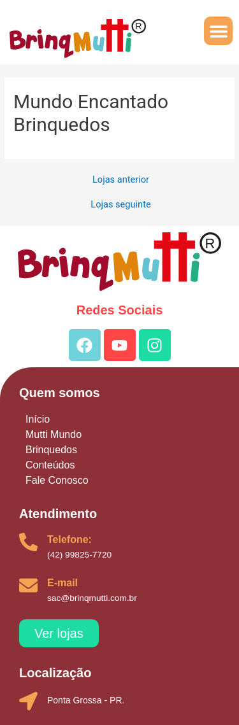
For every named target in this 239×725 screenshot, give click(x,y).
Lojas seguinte (120, 204)
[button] (218, 31)
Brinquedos (51, 449)
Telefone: (69, 539)
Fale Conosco (57, 480)
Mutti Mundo (53, 434)
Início (37, 419)
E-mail (62, 582)
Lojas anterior (120, 180)
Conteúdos (50, 465)
